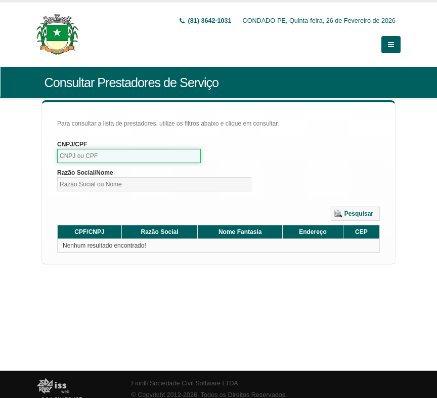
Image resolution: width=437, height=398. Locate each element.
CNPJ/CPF (72, 144)
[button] (355, 214)
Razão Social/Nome (85, 172)
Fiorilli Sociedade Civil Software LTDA (185, 383)
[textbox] (129, 156)
